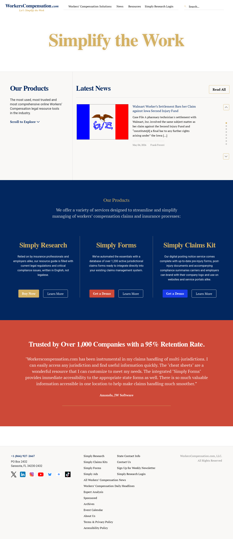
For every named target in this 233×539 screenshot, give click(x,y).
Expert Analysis (93, 492)
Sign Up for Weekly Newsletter (136, 468)
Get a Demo (102, 293)
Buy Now (29, 293)
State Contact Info (128, 456)
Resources (134, 6)
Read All (219, 89)
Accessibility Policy (96, 528)
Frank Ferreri (157, 145)
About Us (89, 516)
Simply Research (94, 456)
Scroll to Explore (23, 122)
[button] (226, 123)
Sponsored (90, 498)
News (119, 6)
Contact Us (124, 462)
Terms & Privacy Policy (98, 522)
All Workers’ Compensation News (105, 480)
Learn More (55, 294)
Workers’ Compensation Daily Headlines (109, 486)
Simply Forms (92, 468)
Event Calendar (93, 510)
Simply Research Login (159, 6)
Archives (89, 504)
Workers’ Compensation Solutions (90, 6)
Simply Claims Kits (95, 462)
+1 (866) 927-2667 (23, 456)
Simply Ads (91, 474)
